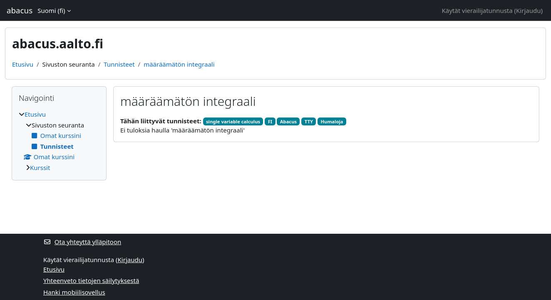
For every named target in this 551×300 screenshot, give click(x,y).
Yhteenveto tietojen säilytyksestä (91, 280)
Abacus (288, 121)
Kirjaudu (528, 10)
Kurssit (40, 167)
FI (270, 121)
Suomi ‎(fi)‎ (51, 10)
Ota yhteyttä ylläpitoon (82, 242)
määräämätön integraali (179, 64)
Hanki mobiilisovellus (74, 292)
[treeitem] (59, 141)
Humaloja (331, 121)
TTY (309, 121)
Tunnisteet (119, 64)
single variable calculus (233, 121)
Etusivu (22, 64)
